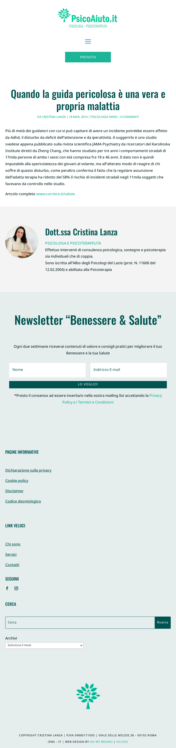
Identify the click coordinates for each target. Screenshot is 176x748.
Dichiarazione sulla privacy (28, 471)
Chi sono (12, 545)
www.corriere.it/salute (55, 194)
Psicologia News (104, 117)
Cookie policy (16, 481)
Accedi (122, 742)
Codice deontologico (23, 502)
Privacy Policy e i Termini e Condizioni (112, 399)
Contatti (12, 565)
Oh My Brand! (101, 742)
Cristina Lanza (54, 117)
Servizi (10, 555)
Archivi (11, 639)
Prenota (88, 57)
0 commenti (129, 117)
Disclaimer (14, 491)
